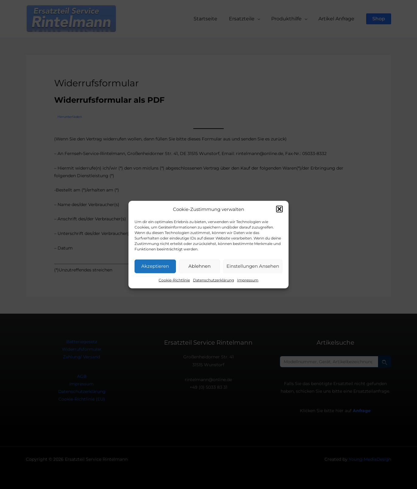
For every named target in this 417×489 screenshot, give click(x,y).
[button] (279, 209)
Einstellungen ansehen (252, 266)
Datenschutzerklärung (213, 280)
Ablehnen (199, 266)
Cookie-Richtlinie (174, 280)
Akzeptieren (155, 266)
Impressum (247, 280)
